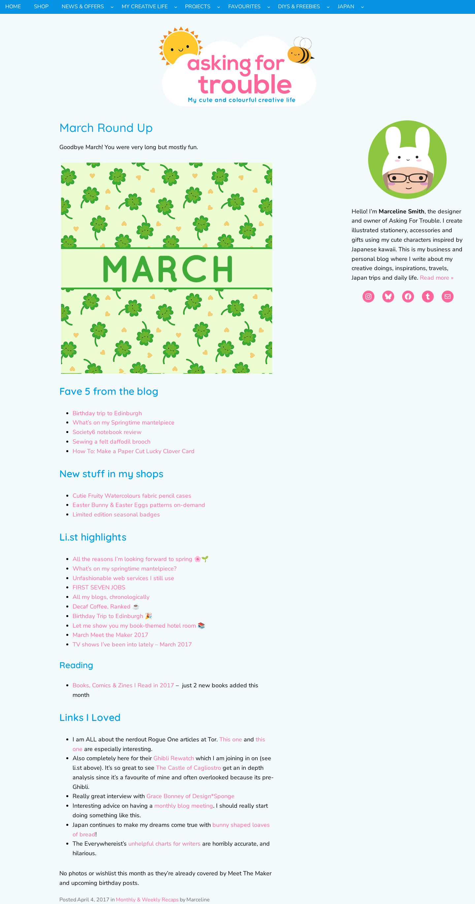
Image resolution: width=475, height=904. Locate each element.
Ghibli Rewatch (173, 758)
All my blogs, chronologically (111, 597)
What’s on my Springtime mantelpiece (123, 422)
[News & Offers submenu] (112, 7)
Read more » (437, 278)
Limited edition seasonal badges (116, 514)
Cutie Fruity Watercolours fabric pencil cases (132, 496)
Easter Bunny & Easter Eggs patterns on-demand (139, 505)
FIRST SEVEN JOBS (99, 587)
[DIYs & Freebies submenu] (328, 7)
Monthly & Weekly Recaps (147, 899)
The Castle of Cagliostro (188, 768)
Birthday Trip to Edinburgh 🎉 (112, 616)
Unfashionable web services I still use (123, 578)
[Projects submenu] (218, 7)
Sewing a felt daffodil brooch (111, 442)
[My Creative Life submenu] (175, 7)
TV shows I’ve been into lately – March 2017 (132, 644)
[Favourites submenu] (268, 7)
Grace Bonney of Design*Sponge (190, 796)
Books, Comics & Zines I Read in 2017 (123, 685)
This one (230, 739)
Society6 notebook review (107, 432)
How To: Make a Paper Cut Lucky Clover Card (134, 451)
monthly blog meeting (183, 806)
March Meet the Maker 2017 (110, 635)
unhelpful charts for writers (164, 844)
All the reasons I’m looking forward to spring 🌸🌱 (140, 559)
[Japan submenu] (362, 7)
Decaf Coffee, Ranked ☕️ (106, 606)
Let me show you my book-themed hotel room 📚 (139, 626)
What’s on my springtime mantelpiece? (124, 569)
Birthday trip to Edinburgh (107, 413)
